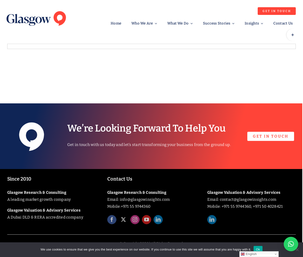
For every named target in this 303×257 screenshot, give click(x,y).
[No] (297, 249)
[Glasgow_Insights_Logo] (36, 10)
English (248, 254)
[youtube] (146, 221)
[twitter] (123, 221)
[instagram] (135, 221)
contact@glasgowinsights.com (248, 199)
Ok (258, 249)
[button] (291, 244)
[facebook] (111, 221)
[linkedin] (158, 221)
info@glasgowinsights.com (145, 199)
